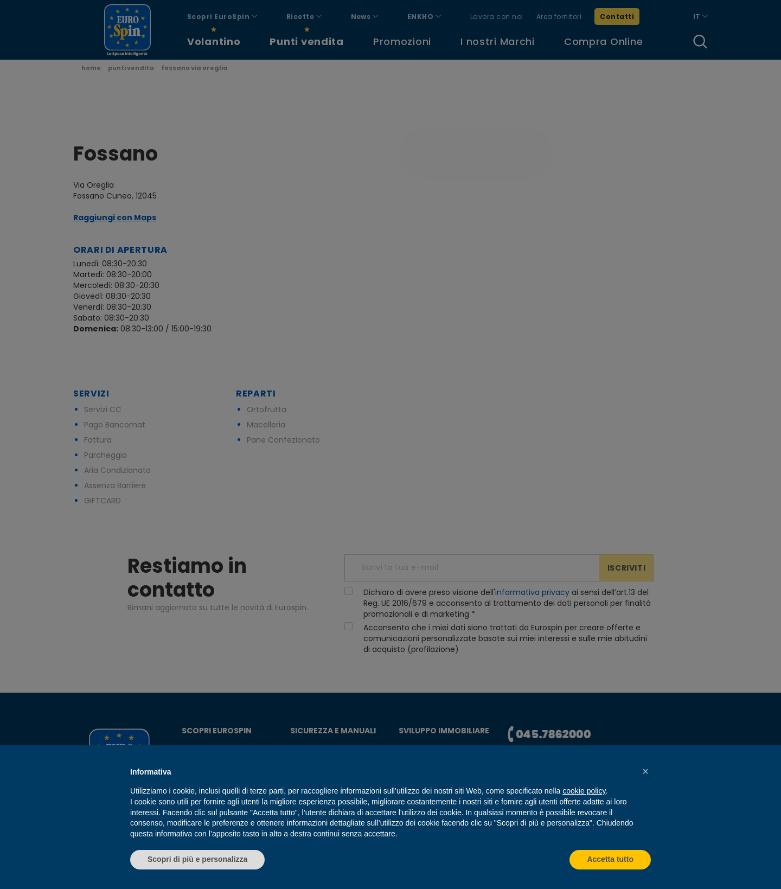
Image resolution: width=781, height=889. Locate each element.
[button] (645, 771)
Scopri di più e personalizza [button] (197, 859)
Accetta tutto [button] (610, 859)
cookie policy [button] (583, 790)
